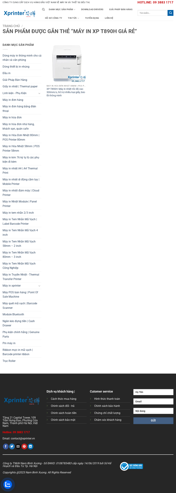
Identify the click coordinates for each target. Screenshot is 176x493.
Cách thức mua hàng (63, 398)
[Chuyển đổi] (39, 93)
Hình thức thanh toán (107, 398)
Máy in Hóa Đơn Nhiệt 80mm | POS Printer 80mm (21, 137)
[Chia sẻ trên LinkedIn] (30, 446)
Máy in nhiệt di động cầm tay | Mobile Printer (21, 182)
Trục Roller (9, 361)
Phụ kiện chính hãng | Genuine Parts (21, 334)
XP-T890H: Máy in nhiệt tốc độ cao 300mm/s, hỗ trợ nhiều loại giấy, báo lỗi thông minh (66, 92)
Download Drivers (92, 9)
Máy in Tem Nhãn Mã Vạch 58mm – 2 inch (19, 244)
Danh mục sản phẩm (62, 9)
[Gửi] (170, 13)
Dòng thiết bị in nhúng (16, 66)
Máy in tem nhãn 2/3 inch (18, 212)
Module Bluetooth (13, 314)
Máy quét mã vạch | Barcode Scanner (20, 305)
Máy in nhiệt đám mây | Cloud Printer (21, 193)
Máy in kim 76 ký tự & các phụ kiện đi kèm (21, 160)
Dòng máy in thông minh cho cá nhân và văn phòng (22, 58)
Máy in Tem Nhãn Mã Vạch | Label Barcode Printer (20, 221)
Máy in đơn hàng (13, 99)
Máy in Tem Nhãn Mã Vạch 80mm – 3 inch (19, 255)
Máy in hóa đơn (12, 117)
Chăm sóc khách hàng (107, 419)
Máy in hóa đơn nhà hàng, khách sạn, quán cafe (18, 126)
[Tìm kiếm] (43, 9)
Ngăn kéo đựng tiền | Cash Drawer (19, 323)
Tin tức (73, 18)
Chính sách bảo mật (63, 419)
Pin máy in (9, 343)
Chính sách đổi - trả (62, 406)
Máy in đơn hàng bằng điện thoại (19, 109)
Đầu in (6, 73)
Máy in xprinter (12, 285)
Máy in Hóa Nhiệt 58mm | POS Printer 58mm (21, 148)
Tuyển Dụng (92, 18)
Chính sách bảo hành (107, 406)
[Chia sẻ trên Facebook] (6, 446)
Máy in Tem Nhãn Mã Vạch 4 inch (20, 232)
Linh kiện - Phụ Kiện (14, 93)
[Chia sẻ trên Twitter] (12, 446)
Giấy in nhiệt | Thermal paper (20, 86)
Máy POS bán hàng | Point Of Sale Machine (20, 294)
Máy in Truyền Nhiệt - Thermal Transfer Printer (21, 277)
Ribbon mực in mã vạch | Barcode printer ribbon (18, 352)
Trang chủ (11, 26)
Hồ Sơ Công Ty (53, 18)
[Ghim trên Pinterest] (24, 446)
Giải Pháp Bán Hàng (121, 9)
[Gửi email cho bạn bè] (18, 446)
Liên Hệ (109, 18)
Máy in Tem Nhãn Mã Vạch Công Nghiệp (19, 266)
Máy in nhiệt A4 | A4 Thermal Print (20, 171)
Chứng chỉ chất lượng (107, 413)
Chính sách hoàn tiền (63, 413)
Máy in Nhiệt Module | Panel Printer (20, 204)
